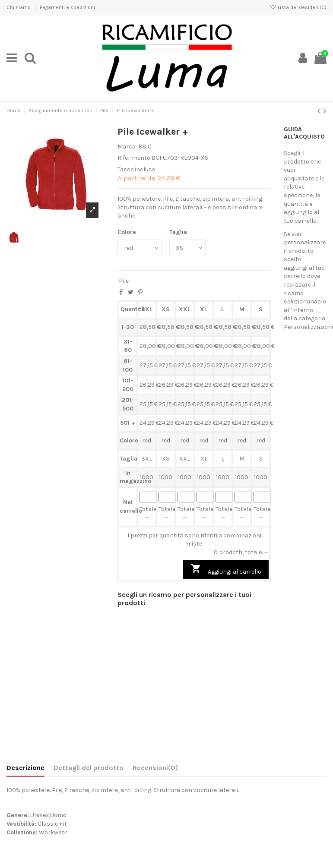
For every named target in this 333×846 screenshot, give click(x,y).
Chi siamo (19, 7)
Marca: (127, 146)
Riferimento (133, 157)
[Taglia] (187, 248)
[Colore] (139, 248)
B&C (145, 146)
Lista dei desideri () (298, 7)
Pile (124, 280)
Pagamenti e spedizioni (67, 7)
